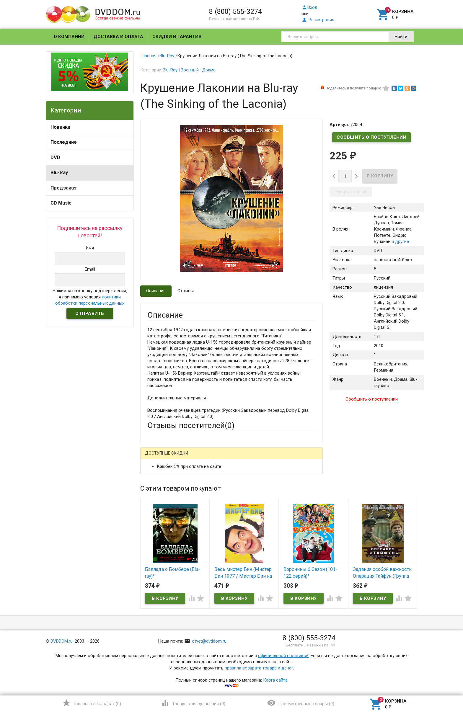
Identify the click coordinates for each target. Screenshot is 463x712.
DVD (55, 157)
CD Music (60, 203)
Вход (309, 7)
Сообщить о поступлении (371, 137)
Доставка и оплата (118, 36)
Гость (155, 457)
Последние (63, 142)
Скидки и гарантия (176, 36)
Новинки (60, 127)
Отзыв (153, 543)
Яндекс (257, 457)
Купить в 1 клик (350, 192)
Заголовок (158, 517)
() (91, 702)
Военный (190, 70)
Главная (148, 55)
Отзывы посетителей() (190, 425)
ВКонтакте (221, 457)
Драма (209, 70)
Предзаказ (63, 188)
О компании (69, 36)
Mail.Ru (185, 457)
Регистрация (317, 19)
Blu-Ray (59, 172)
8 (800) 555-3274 (235, 11)
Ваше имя (157, 478)
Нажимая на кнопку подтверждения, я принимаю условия (90, 297)
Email (152, 494)
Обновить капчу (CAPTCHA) (222, 614)
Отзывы (185, 290)
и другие (399, 241)
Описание (156, 290)
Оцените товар (162, 533)
